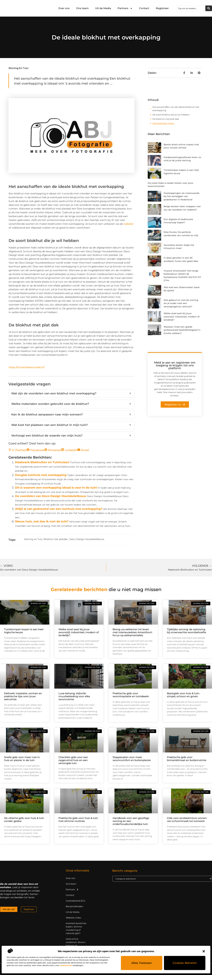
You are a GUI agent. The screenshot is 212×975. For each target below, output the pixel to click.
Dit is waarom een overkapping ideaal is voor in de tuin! (56, 487)
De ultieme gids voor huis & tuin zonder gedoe (24, 819)
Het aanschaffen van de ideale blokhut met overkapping (175, 109)
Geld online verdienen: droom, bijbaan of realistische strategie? (76, 945)
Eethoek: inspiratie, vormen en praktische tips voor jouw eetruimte (23, 696)
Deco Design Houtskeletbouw (86, 539)
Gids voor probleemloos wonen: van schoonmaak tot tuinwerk (187, 819)
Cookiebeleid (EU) (75, 900)
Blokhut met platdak (56, 539)
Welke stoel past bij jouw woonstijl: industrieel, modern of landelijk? (182, 316)
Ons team (82, 8)
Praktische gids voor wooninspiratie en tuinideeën (131, 695)
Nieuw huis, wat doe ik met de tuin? (41, 521)
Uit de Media (103, 8)
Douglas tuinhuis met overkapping (41, 475)
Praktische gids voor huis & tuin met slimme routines (78, 819)
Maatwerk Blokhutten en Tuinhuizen (42, 462)
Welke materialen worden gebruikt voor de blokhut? (71, 404)
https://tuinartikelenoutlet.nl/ (26, 367)
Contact (144, 8)
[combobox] (190, 8)
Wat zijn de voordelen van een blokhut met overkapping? (71, 393)
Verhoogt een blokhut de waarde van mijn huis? (71, 436)
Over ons (64, 8)
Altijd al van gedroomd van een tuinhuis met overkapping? (58, 508)
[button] (203, 951)
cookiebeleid (66, 965)
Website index (73, 917)
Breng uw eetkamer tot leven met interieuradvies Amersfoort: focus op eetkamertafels (132, 632)
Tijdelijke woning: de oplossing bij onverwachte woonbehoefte (186, 631)
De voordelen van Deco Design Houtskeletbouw (50, 496)
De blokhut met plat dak (165, 119)
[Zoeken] (208, 8)
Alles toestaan (142, 963)
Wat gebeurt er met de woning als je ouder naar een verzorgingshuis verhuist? (181, 303)
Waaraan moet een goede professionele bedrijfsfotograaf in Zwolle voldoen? (182, 330)
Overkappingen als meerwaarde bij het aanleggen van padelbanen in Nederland (181, 196)
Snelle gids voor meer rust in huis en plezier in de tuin (22, 759)
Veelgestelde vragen (163, 123)
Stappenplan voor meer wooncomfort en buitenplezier (132, 759)
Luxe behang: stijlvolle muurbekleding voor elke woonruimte (74, 696)
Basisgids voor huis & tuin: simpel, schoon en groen (183, 695)
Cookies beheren (184, 963)
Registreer (162, 8)
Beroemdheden (74, 906)
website (128, 223)
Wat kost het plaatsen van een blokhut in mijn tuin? (71, 425)
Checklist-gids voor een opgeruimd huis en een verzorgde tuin (73, 760)
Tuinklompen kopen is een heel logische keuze (23, 631)
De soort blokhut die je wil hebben (171, 114)
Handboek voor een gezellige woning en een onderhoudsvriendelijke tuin (131, 821)
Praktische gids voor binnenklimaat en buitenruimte (186, 759)
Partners (125, 8)
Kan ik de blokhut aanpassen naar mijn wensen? (71, 414)
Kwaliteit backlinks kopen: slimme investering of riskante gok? (76, 928)
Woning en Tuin (18, 68)
